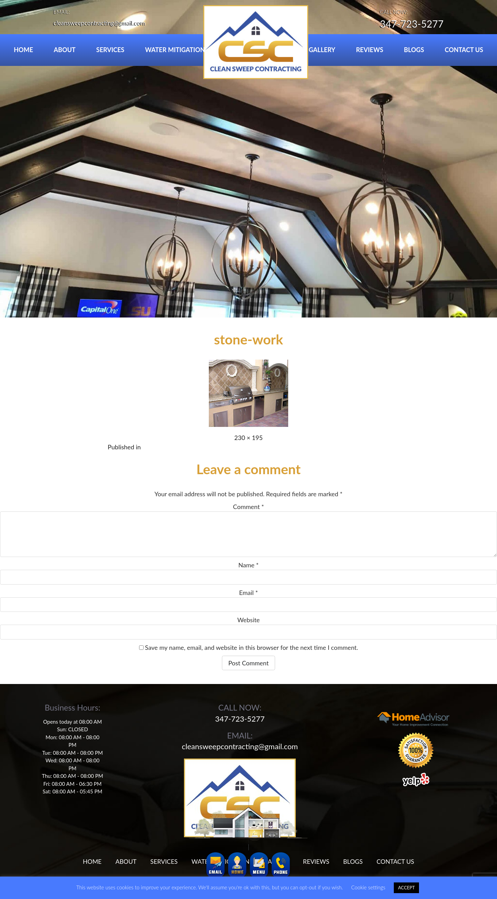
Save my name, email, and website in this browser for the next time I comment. (251, 647)
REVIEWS (369, 49)
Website (248, 620)
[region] (248, 158)
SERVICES (110, 49)
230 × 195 (248, 437)
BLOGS (414, 49)
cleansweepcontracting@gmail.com (101, 23)
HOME (23, 49)
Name (248, 565)
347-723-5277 (410, 24)
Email (248, 592)
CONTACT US (464, 49)
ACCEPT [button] (406, 887)
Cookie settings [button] (368, 887)
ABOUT (65, 49)
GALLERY (322, 49)
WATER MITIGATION (175, 49)
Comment (248, 506)
